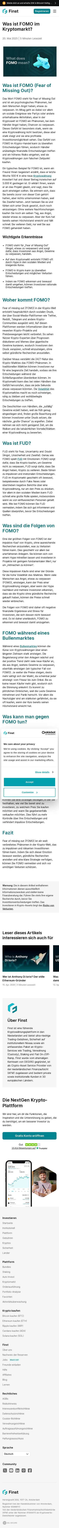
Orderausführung (11, 1286)
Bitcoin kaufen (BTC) (13, 1316)
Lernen (6, 1384)
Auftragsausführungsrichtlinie (17, 1428)
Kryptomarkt (9, 1281)
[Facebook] (29, 1470)
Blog (4, 1379)
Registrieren (42, 11)
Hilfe (4, 1369)
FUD (20, 458)
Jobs (11, 1359)
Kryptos (6, 1243)
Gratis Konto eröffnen (29, 1135)
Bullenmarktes (28, 646)
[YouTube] (11, 1470)
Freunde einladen (11, 1364)
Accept (29, 782)
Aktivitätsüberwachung (14, 1301)
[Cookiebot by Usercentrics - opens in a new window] (42, 733)
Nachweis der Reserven (15, 1354)
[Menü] (55, 11)
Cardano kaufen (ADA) (14, 1330)
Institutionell (8, 1228)
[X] (4, 1470)
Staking (6, 1272)
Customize (29, 792)
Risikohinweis (9, 1403)
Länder (6, 1253)
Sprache (7, 1447)
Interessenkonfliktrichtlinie (16, 1408)
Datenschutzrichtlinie (13, 1413)
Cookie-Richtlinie (11, 1418)
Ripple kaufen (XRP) (12, 1326)
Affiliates (6, 1374)
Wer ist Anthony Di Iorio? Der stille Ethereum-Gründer (23, 978)
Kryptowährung (42, 175)
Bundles (6, 1267)
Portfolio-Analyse (11, 1291)
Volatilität (43, 388)
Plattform (7, 1233)
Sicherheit (7, 1248)
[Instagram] (23, 1470)
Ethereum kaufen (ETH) (14, 1321)
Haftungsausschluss (13, 1438)
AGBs (5, 1398)
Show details (42, 772)
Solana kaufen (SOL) (13, 1335)
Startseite (7, 1223)
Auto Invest (8, 1277)
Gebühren (7, 1238)
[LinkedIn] (17, 1470)
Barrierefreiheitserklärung (15, 1433)
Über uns (7, 1349)
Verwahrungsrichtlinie (13, 1423)
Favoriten (7, 1296)
